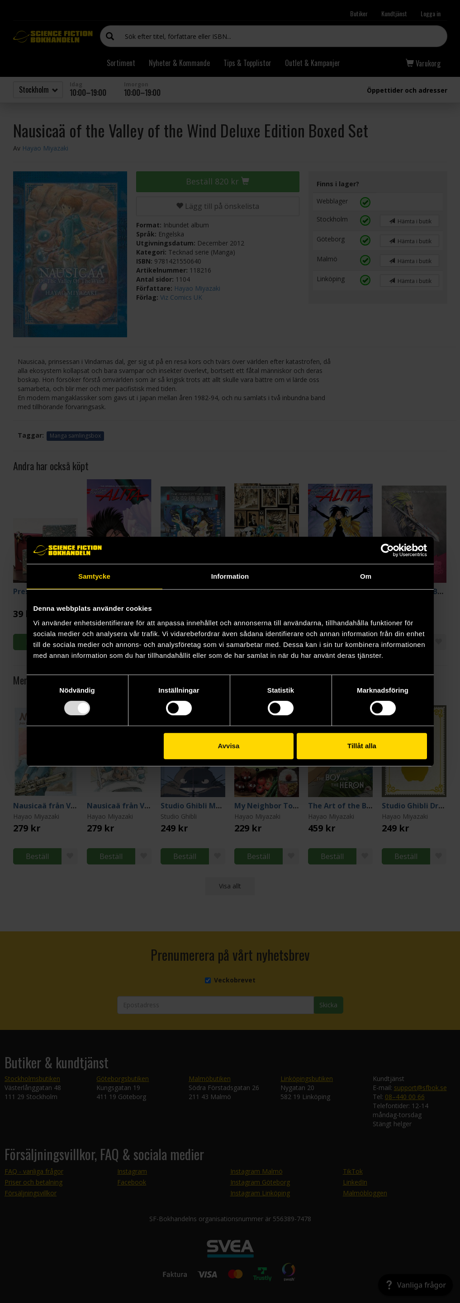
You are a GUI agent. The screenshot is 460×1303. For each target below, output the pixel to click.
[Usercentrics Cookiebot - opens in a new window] (387, 550)
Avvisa (228, 746)
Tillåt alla (361, 746)
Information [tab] (230, 576)
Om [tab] (365, 576)
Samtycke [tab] (94, 576)
